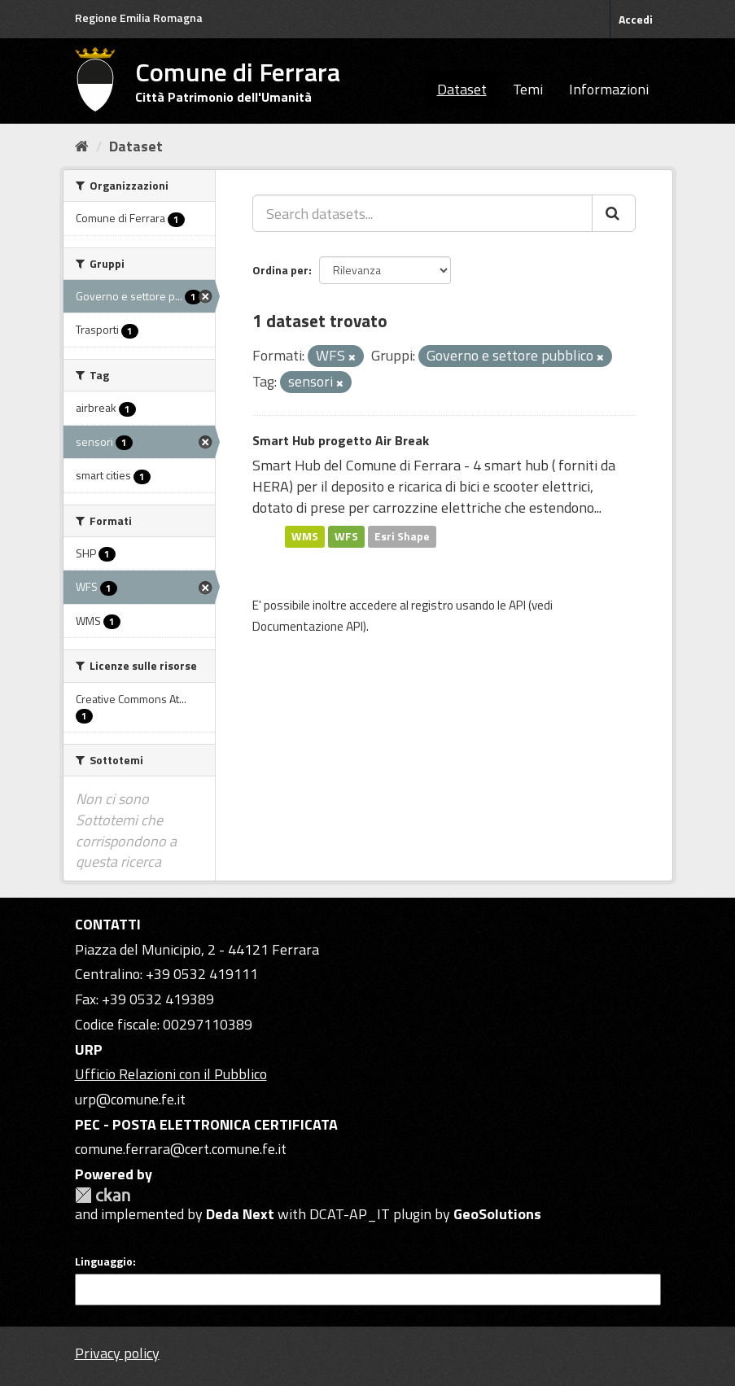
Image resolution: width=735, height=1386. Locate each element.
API (517, 605)
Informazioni (609, 89)
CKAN (102, 1195)
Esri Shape (402, 536)
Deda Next (240, 1214)
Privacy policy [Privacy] (117, 1353)
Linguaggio (104, 1261)
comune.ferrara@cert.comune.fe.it (181, 1149)
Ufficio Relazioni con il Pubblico (171, 1074)
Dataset (462, 89)
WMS (304, 536)
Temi (528, 89)
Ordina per (280, 269)
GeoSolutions (497, 1214)
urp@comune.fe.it (130, 1099)
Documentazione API (307, 626)
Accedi (636, 19)
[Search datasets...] (422, 213)
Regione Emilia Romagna (139, 17)
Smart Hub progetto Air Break (340, 440)
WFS (346, 536)
